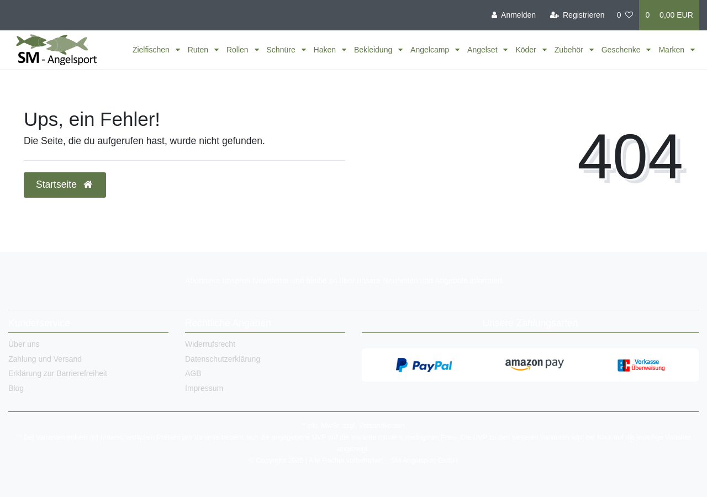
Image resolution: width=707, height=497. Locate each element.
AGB (193, 373)
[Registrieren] (577, 15)
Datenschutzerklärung (222, 359)
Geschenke (622, 49)
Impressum (204, 388)
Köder (526, 49)
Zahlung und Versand (45, 359)
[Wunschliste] (625, 15)
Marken (672, 49)
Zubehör (570, 49)
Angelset (483, 49)
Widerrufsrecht (210, 344)
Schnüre (282, 49)
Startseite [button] (65, 184)
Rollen (238, 49)
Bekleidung (374, 49)
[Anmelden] (514, 15)
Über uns (24, 344)
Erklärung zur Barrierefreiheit (57, 373)
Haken (326, 49)
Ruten (199, 49)
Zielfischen (152, 49)
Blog (16, 388)
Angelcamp (430, 49)
